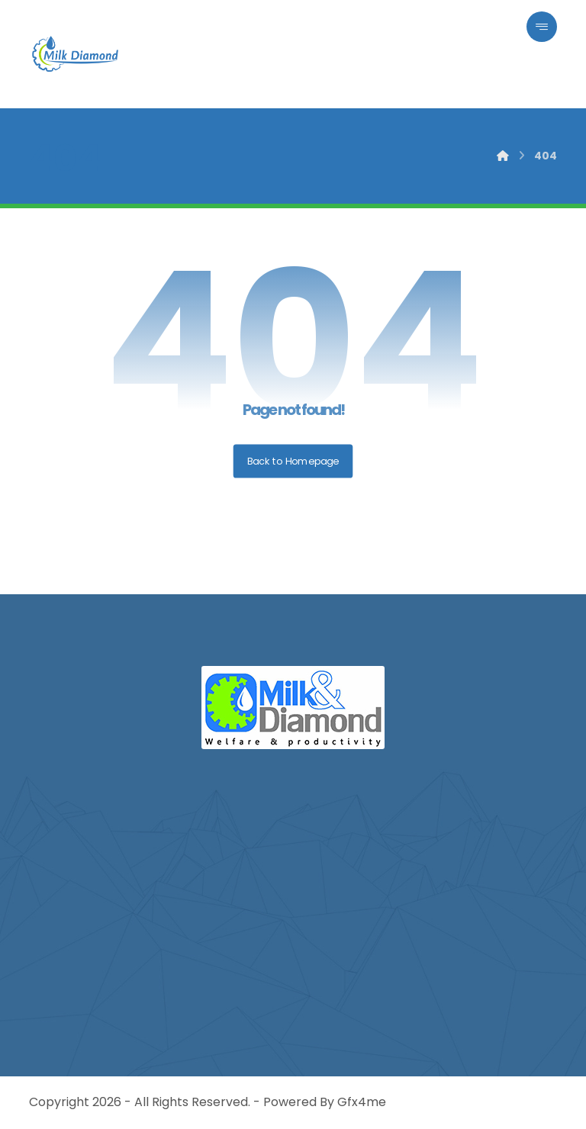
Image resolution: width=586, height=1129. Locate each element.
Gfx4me (361, 1102)
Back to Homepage (293, 461)
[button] (541, 26)
